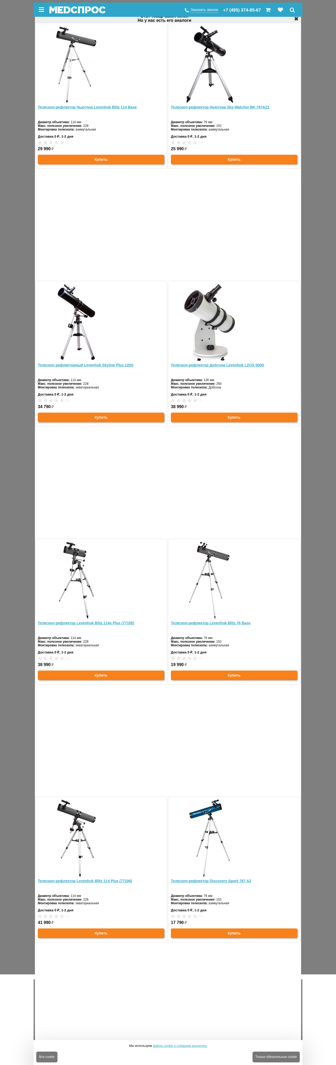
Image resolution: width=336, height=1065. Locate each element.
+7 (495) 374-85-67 (242, 10)
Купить (101, 159)
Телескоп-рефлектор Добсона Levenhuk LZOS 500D (217, 365)
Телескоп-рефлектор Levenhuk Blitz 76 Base (210, 623)
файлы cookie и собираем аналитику (180, 1046)
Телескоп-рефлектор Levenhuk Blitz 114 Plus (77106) (85, 881)
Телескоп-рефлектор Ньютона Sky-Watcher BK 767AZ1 (220, 107)
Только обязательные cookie (276, 1057)
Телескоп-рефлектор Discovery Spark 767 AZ (211, 881)
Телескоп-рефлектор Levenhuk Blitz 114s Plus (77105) (86, 623)
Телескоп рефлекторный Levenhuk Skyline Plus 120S (85, 365)
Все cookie (47, 1057)
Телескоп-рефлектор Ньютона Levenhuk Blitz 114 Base (87, 107)
